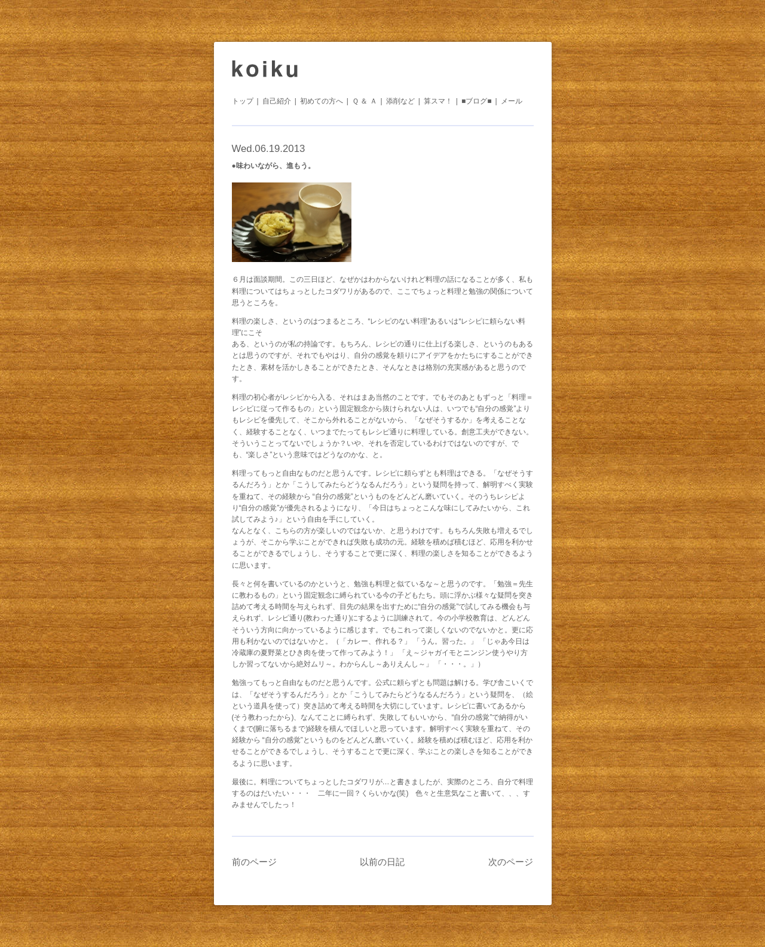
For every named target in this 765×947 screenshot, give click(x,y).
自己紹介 (276, 101)
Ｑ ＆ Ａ (364, 101)
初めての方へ (321, 101)
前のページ (254, 862)
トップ (242, 101)
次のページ (510, 862)
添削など (400, 101)
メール (511, 101)
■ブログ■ (476, 101)
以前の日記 (382, 862)
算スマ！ (438, 101)
